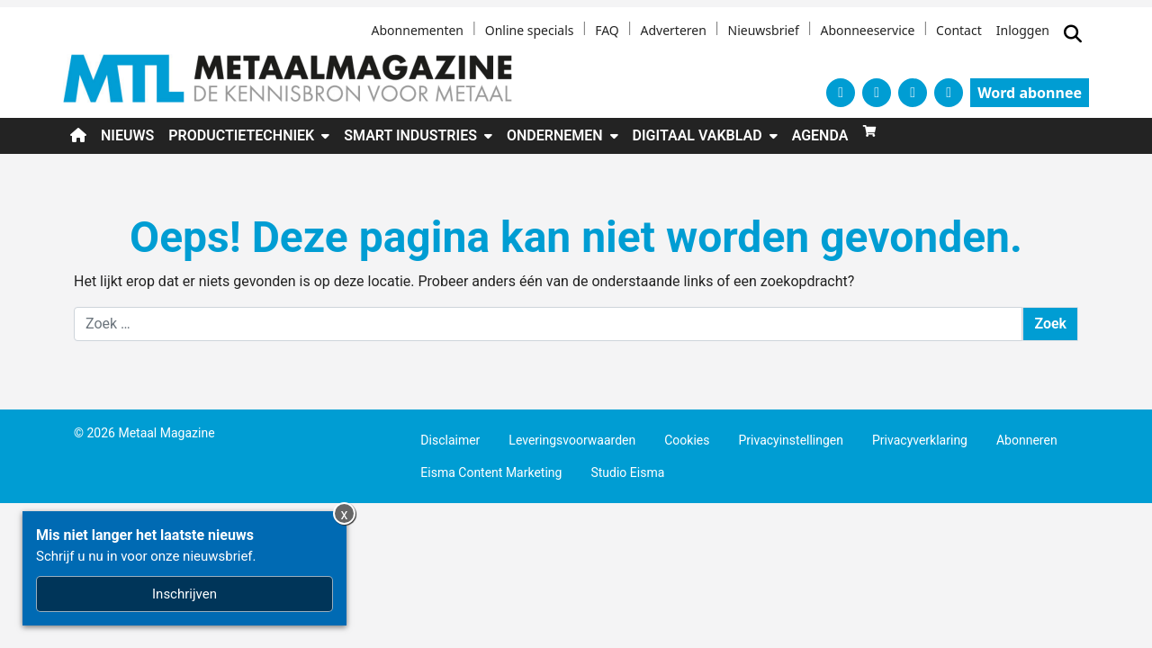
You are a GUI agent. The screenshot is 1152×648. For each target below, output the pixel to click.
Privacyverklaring (920, 440)
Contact (959, 30)
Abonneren (1027, 440)
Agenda (820, 135)
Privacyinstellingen (790, 440)
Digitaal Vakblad (697, 135)
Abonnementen (418, 30)
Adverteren (673, 30)
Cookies (686, 440)
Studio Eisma (627, 472)
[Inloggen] (1023, 34)
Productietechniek (241, 135)
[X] (840, 92)
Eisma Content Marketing (491, 472)
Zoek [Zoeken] (1050, 323)
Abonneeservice (868, 30)
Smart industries (410, 135)
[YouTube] (912, 92)
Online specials (529, 30)
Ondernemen (555, 135)
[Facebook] (876, 92)
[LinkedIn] (948, 92)
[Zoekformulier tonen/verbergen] (1073, 34)
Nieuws (127, 135)
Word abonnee (1029, 93)
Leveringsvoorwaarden (571, 440)
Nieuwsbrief (763, 30)
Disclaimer (450, 440)
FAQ (607, 30)
